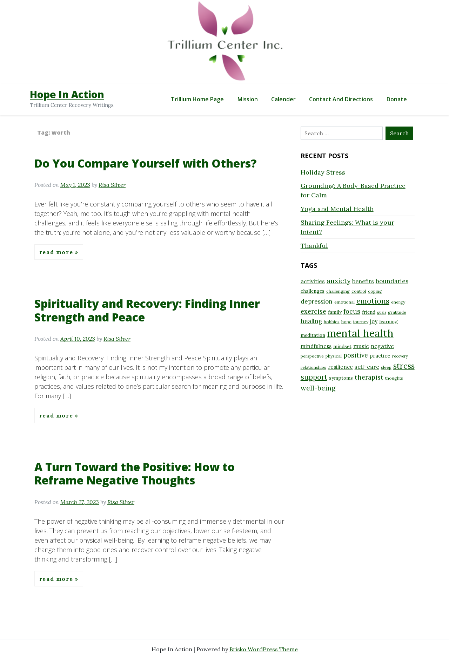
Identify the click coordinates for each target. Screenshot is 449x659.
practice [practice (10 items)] (380, 355)
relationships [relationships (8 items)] (313, 367)
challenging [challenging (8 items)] (338, 291)
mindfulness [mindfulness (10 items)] (316, 346)
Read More (57, 252)
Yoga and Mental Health (337, 209)
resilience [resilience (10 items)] (340, 367)
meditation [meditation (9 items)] (313, 335)
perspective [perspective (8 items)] (312, 356)
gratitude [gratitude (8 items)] (397, 312)
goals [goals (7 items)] (381, 312)
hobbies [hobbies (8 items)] (332, 321)
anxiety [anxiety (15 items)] (338, 280)
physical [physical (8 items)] (334, 356)
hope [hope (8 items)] (346, 321)
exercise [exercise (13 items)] (313, 311)
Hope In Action (67, 94)
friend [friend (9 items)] (368, 312)
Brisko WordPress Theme (263, 649)
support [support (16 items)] (314, 377)
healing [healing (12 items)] (311, 321)
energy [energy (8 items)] (398, 302)
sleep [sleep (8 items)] (386, 367)
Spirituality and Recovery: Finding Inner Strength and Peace (147, 310)
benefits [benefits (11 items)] (363, 281)
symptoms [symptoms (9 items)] (341, 378)
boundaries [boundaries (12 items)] (392, 281)
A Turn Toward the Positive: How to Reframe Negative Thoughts (134, 473)
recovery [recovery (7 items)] (400, 356)
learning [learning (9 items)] (388, 321)
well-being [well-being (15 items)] (318, 387)
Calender (283, 99)
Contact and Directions (341, 99)
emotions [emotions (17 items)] (372, 301)
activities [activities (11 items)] (313, 281)
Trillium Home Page (197, 99)
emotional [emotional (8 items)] (344, 302)
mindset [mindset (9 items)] (342, 346)
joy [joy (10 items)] (373, 321)
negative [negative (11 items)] (382, 345)
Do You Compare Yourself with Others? (145, 163)
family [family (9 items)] (335, 312)
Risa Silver (112, 184)
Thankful (314, 246)
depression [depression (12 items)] (317, 301)
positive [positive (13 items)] (355, 355)
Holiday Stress (323, 172)
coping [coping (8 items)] (375, 291)
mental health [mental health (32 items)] (360, 333)
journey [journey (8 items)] (360, 321)
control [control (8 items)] (358, 291)
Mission (247, 99)
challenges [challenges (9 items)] (312, 291)
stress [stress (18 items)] (404, 366)
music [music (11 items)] (361, 345)
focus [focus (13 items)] (351, 311)
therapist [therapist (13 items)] (369, 377)
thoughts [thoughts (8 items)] (394, 378)
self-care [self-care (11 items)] (367, 366)
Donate (397, 99)
